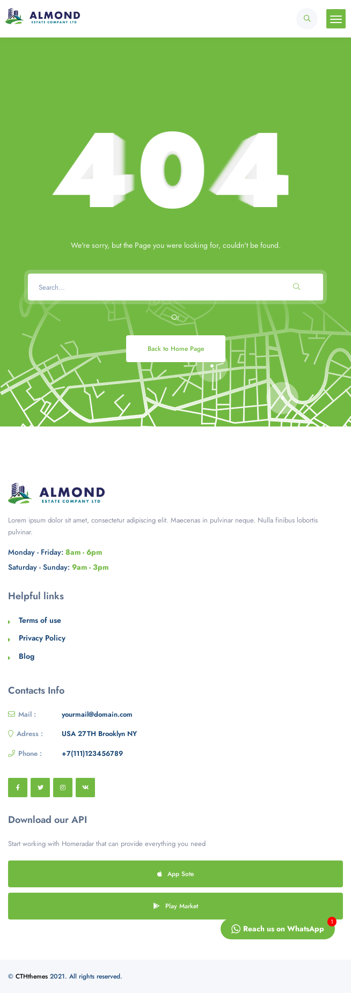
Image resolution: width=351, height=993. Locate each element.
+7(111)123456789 (92, 753)
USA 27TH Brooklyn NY (99, 734)
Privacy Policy (42, 637)
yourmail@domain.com (97, 714)
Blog (26, 656)
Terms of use (40, 620)
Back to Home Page (176, 348)
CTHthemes (32, 976)
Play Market (175, 905)
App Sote (175, 873)
